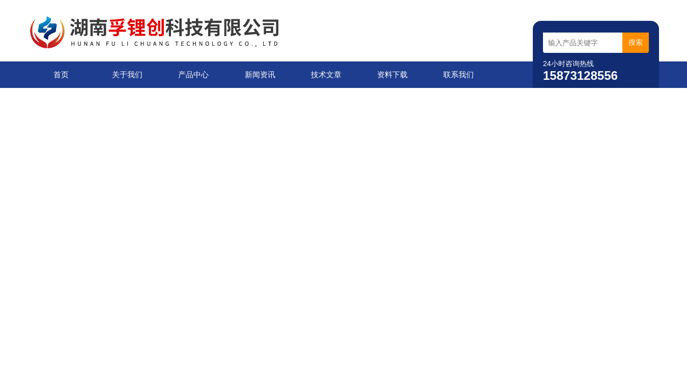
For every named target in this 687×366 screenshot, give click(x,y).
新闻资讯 (260, 74)
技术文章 (326, 74)
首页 (61, 74)
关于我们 (127, 74)
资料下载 (392, 74)
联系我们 (458, 74)
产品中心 (193, 74)
